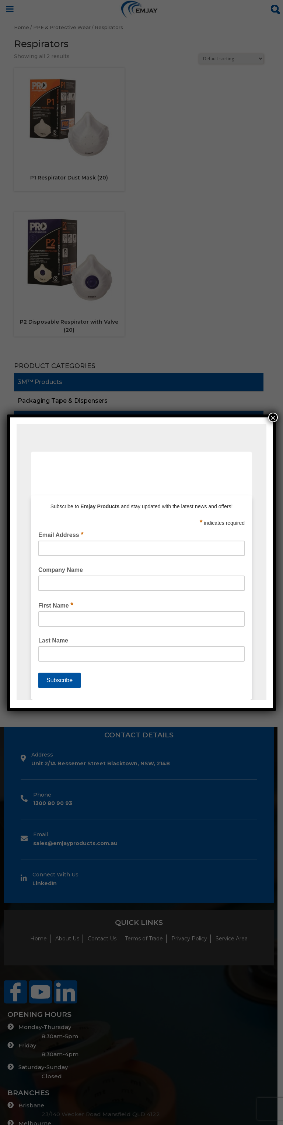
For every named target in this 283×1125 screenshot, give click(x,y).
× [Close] (273, 417)
